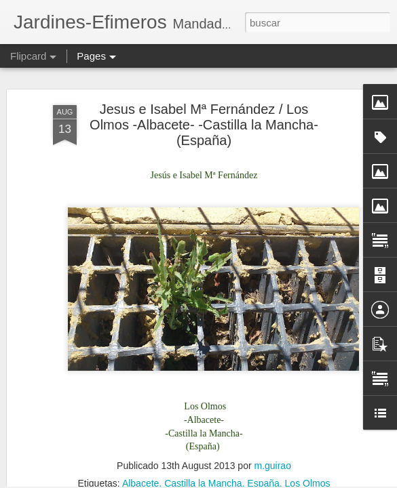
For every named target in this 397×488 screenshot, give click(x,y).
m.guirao (272, 407)
